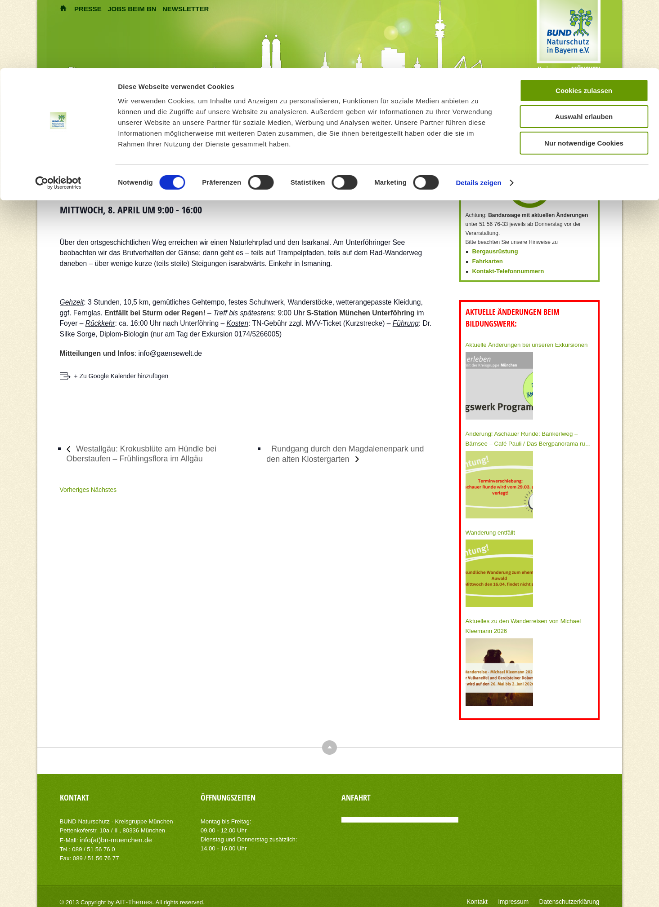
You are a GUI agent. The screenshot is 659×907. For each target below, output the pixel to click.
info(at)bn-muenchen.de (111, 832)
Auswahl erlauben (584, 171)
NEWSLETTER (185, 9)
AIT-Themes (131, 893)
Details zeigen (478, 237)
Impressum (523, 893)
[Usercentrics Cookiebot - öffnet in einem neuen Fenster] (58, 237)
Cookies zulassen (584, 145)
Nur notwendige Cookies (583, 198)
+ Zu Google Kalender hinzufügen (121, 376)
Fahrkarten (486, 260)
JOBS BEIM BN (132, 9)
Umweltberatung (196, 103)
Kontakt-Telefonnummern (505, 269)
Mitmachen (316, 103)
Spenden (365, 103)
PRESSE (88, 9)
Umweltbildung (126, 103)
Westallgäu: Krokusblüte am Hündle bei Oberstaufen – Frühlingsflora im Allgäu (154, 453)
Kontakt (490, 893)
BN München (260, 103)
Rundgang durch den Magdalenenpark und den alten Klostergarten (348, 453)
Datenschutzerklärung (573, 893)
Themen (72, 103)
